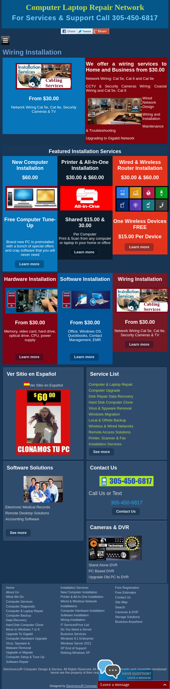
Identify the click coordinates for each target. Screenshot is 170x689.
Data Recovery (16, 620)
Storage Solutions (127, 617)
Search (120, 607)
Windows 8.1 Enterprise (77, 638)
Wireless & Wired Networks (111, 426)
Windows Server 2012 (76, 643)
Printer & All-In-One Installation (82, 596)
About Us (12, 592)
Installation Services (105, 444)
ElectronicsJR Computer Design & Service (92, 686)
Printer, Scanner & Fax (107, 438)
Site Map (121, 602)
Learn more (29, 264)
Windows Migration (104, 414)
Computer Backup (18, 615)
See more (101, 452)
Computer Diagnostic (20, 606)
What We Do (15, 596)
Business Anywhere (128, 621)
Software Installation (75, 615)
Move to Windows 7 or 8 (23, 629)
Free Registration (127, 587)
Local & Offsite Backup (107, 420)
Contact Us (126, 511)
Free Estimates (125, 592)
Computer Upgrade (104, 390)
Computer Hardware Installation (83, 610)
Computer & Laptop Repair (111, 384)
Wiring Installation (32, 52)
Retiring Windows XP (75, 652)
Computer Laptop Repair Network (85, 7)
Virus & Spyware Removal (110, 408)
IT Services (68, 625)
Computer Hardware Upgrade (26, 638)
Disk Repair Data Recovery (111, 396)
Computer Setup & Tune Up (25, 657)
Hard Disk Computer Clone (111, 402)
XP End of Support (73, 648)
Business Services (73, 634)
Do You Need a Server (76, 629)
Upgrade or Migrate (19, 652)
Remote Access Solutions (109, 432)
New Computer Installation (79, 592)
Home (10, 587)
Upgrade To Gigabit (19, 634)
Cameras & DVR (126, 612)
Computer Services (19, 601)
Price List (82, 625)
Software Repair (17, 661)
